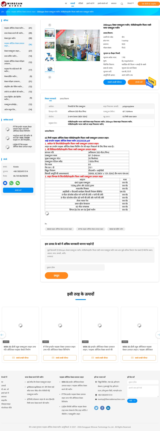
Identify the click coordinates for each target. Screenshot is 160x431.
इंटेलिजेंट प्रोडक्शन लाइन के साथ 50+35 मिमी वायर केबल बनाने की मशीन (40, 401)
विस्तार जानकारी (50, 99)
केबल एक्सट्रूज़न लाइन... (18, 51)
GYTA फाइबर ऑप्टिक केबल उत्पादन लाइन (90, 229)
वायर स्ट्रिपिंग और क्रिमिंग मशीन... (18, 98)
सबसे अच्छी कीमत (115, 82)
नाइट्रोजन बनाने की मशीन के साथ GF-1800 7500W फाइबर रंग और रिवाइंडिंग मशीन (22, 138)
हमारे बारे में (5, 393)
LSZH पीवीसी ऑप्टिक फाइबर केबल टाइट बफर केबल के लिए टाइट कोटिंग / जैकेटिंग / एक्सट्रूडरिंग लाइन (75, 410)
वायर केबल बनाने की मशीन (34, 377)
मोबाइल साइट (5, 404)
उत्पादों (3, 386)
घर (2, 382)
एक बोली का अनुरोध (149, 4)
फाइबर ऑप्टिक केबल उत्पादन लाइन (72, 377)
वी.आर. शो (5, 389)
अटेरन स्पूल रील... (18, 109)
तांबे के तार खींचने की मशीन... (18, 91)
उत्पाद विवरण (64, 99)
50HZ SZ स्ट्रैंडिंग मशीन (116, 229)
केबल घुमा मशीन (18, 38)
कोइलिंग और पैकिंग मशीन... (18, 86)
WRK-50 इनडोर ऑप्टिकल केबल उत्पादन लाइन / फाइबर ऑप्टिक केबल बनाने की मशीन (99, 350)
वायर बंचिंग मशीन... (18, 56)
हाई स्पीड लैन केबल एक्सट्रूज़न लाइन (39, 382)
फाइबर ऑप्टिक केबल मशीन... (18, 28)
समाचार (4, 397)
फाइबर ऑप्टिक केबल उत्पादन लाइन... (18, 44)
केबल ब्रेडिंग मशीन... (18, 76)
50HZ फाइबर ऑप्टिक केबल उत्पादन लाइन (59, 229)
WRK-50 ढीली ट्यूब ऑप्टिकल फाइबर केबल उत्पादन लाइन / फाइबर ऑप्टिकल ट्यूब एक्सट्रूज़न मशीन (137, 350)
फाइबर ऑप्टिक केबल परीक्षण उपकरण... (18, 62)
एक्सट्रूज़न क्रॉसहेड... (18, 104)
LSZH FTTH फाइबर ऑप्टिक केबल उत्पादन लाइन (22, 145)
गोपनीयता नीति (6, 408)
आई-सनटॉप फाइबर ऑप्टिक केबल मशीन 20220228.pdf (67, 141)
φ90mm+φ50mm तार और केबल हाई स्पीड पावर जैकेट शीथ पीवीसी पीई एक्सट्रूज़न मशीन (40, 390)
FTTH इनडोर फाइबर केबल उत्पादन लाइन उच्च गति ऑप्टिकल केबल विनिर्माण (22, 129)
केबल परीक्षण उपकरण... (18, 81)
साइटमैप (4, 400)
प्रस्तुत (56, 275)
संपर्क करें (18, 190)
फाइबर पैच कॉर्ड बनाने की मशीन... (18, 70)
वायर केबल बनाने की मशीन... (18, 33)
